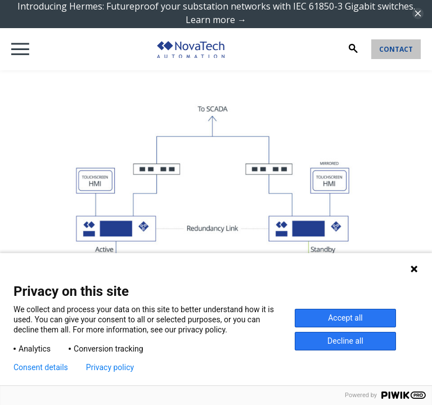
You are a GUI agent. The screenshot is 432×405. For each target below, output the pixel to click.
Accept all (345, 317)
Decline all (345, 340)
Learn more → (216, 20)
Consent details (41, 367)
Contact (396, 49)
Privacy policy (110, 367)
